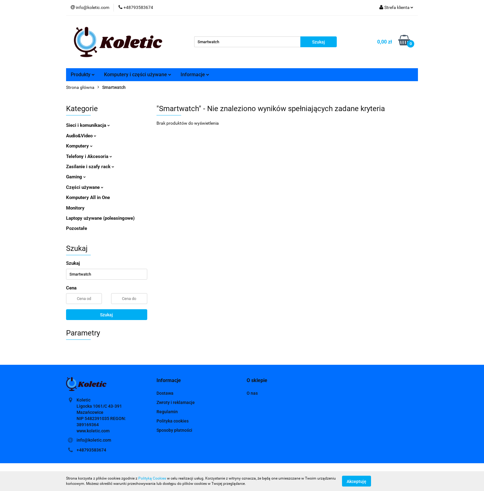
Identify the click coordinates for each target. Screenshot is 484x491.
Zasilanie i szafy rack (90, 166)
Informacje (195, 74)
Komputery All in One (88, 197)
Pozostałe (76, 228)
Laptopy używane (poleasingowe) (100, 218)
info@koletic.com (94, 440)
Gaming (76, 177)
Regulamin (167, 411)
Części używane (84, 187)
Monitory (75, 208)
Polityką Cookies (152, 478)
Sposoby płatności (174, 430)
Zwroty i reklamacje (175, 402)
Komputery (79, 146)
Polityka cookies (172, 420)
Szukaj (106, 314)
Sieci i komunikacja (88, 125)
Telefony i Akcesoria (89, 156)
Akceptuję (356, 481)
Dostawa (164, 393)
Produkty (83, 74)
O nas (252, 393)
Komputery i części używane (137, 74)
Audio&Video (81, 136)
